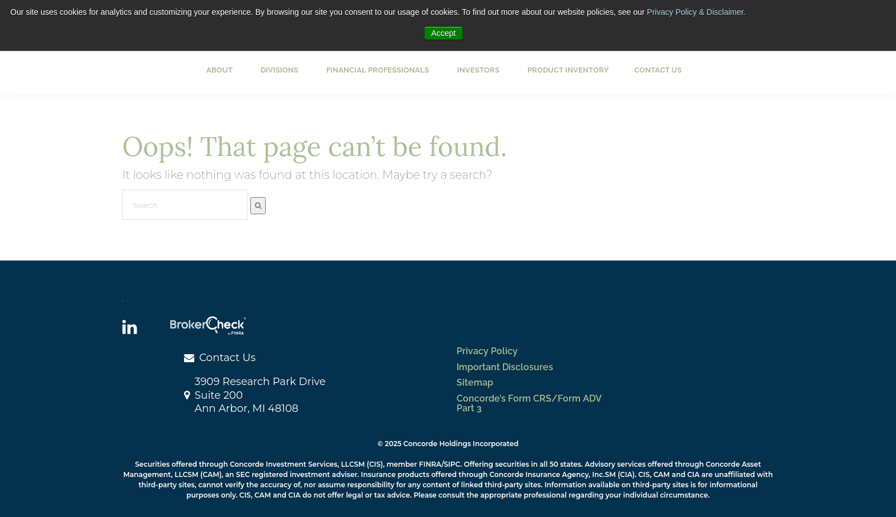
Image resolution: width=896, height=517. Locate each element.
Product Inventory (568, 70)
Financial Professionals (377, 70)
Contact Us (658, 70)
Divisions (279, 70)
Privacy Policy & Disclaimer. (696, 12)
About (219, 70)
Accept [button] (443, 33)
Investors (478, 70)
